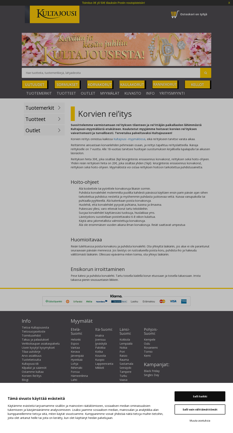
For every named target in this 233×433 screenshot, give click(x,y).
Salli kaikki (200, 396)
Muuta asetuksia (200, 420)
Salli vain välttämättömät (200, 409)
